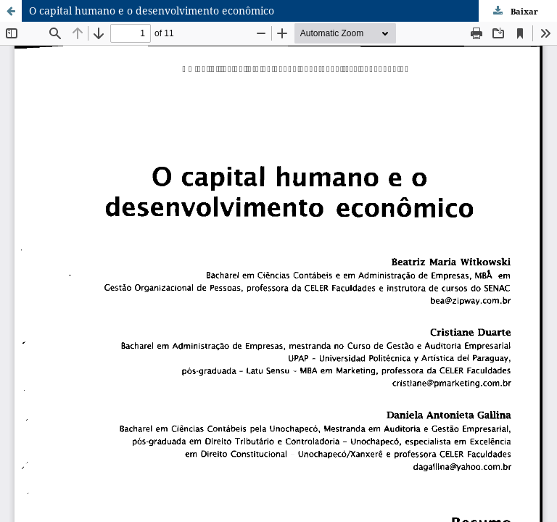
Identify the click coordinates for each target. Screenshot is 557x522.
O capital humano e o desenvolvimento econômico (151, 10)
